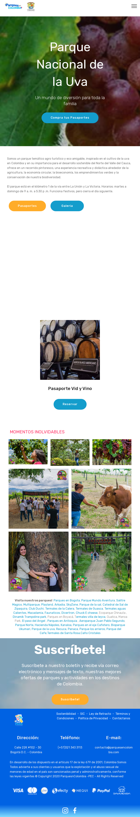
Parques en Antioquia (62, 621)
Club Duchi (36, 608)
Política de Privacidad (93, 718)
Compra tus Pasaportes (70, 117)
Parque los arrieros (92, 629)
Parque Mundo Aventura (98, 600)
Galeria (67, 206)
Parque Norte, (24, 625)
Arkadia (60, 604)
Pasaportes (27, 206)
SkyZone (72, 604)
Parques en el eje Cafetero (91, 625)
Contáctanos (121, 718)
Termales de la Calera (59, 608)
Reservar (70, 404)
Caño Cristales (90, 633)
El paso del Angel (33, 621)
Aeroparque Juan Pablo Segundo (102, 621)
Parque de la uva (43, 629)
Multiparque (31, 604)
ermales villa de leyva (90, 617)
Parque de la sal (90, 604)
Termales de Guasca (89, 608)
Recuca (61, 629)
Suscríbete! (70, 699)
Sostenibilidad (66, 713)
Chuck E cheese (87, 613)
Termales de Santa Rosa (63, 633)
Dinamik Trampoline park (29, 617)
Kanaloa (66, 625)
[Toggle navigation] (134, 6)
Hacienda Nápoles (47, 625)
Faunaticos (52, 613)
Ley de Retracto (100, 713)
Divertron (67, 613)
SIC (83, 713)
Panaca (73, 629)
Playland (47, 604)
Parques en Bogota (66, 600)
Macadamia (35, 613)
